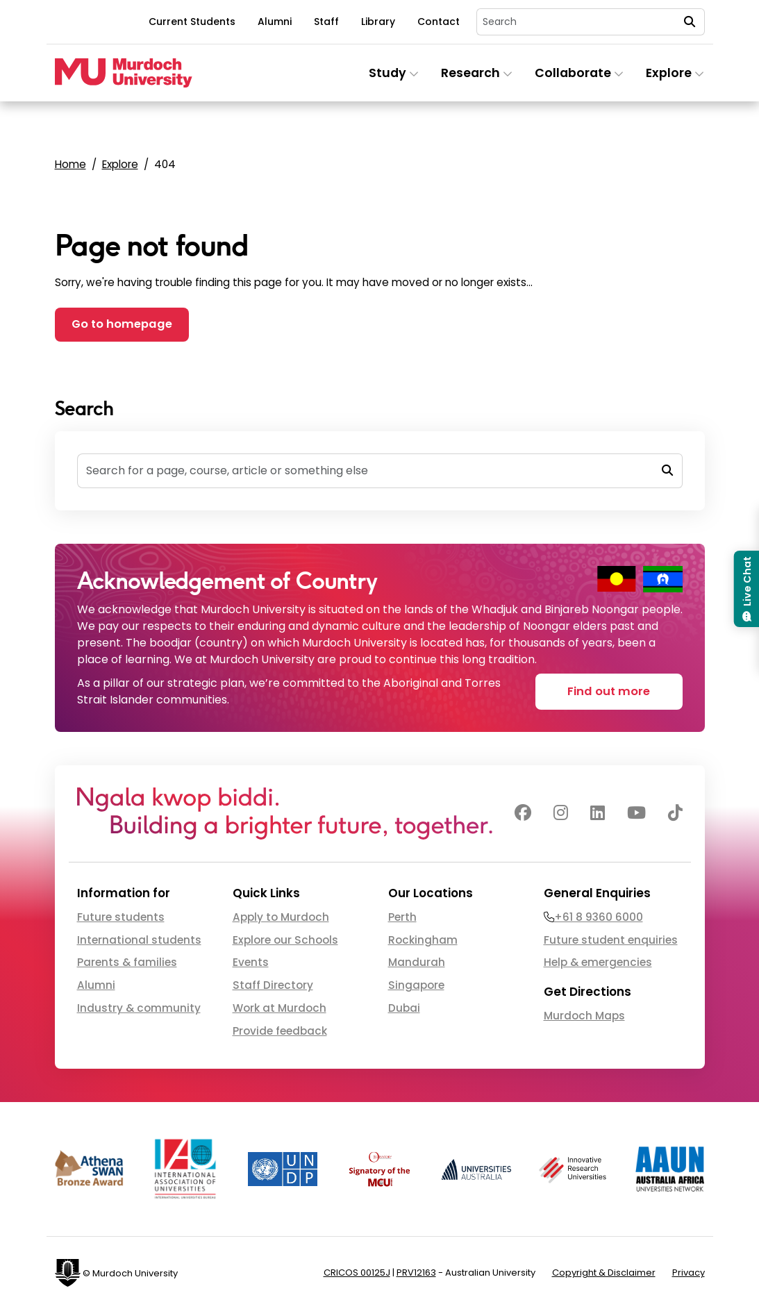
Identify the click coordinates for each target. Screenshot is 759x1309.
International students (139, 940)
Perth (402, 917)
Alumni (275, 21)
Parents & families (127, 962)
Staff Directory (273, 985)
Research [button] (476, 73)
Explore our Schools (285, 940)
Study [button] (394, 73)
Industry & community (139, 1008)
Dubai (404, 1008)
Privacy (688, 1272)
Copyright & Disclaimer (604, 1272)
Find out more (608, 691)
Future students (121, 917)
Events (251, 962)
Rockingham (423, 940)
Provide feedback (280, 1031)
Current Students (192, 21)
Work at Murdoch (279, 1008)
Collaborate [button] (579, 73)
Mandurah (416, 962)
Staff (326, 21)
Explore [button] (675, 73)
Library (378, 21)
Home (70, 164)
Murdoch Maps (584, 1015)
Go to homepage (122, 324)
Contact (438, 21)
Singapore (416, 985)
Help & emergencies (598, 962)
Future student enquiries (611, 940)
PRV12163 (416, 1272)
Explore (120, 164)
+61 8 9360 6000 (598, 917)
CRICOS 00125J (357, 1272)
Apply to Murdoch (281, 917)
